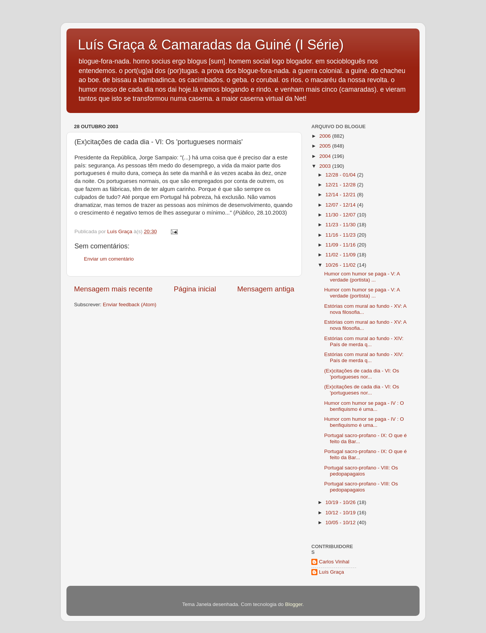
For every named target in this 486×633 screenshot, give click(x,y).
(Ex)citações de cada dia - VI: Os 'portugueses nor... (361, 374)
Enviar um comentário (109, 259)
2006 (325, 136)
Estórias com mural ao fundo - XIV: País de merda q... (364, 341)
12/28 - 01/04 (341, 175)
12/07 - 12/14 (341, 205)
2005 (325, 146)
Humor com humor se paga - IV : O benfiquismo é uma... (364, 406)
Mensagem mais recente (113, 289)
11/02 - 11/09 (341, 255)
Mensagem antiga (265, 289)
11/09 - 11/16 (341, 245)
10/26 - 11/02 (341, 265)
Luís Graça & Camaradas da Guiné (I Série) (211, 44)
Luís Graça (331, 572)
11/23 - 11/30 (341, 224)
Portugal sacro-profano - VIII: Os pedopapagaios (361, 471)
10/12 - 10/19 (341, 512)
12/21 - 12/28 (341, 185)
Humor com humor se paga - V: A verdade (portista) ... (362, 277)
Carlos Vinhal (334, 562)
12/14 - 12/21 (341, 194)
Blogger (294, 604)
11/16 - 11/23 (341, 235)
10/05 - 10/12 (341, 522)
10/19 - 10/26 (341, 502)
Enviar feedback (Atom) (129, 304)
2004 (325, 156)
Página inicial (195, 289)
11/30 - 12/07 (341, 215)
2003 (325, 166)
